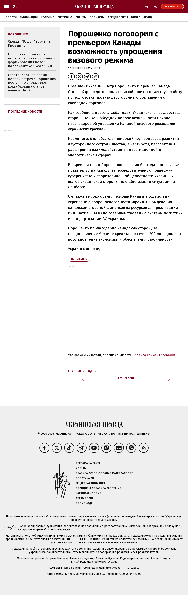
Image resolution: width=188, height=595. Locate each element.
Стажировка (84, 498)
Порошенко (79, 258)
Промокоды (84, 503)
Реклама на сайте (88, 463)
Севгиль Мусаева (107, 558)
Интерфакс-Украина (31, 529)
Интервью (64, 17)
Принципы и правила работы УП (98, 488)
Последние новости (25, 111)
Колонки (47, 17)
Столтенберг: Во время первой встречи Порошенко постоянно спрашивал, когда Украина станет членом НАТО (32, 82)
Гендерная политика (90, 483)
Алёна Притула (161, 558)
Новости (10, 17)
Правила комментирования (154, 355)
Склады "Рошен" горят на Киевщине (29, 43)
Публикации (29, 17)
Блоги (135, 17)
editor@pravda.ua (105, 561)
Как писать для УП (88, 493)
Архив (147, 17)
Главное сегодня (82, 371)
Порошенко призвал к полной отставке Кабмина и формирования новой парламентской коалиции (31, 60)
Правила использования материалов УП (104, 473)
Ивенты (80, 17)
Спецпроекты (118, 17)
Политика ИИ (85, 478)
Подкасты (97, 17)
